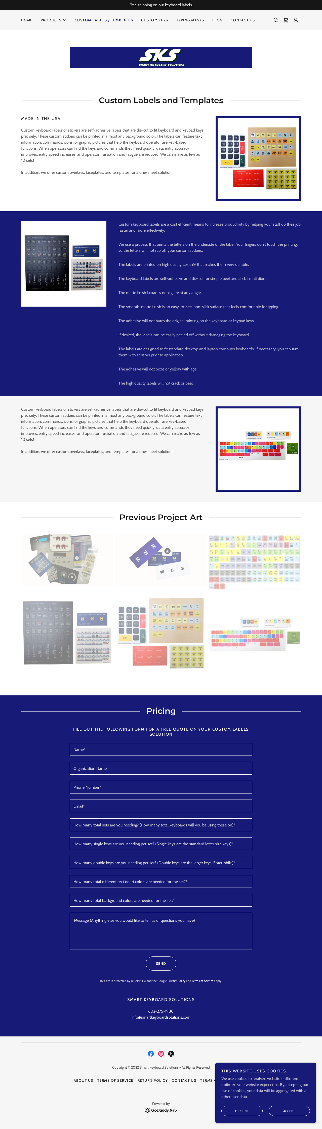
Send (156, 963)
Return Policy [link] (153, 1080)
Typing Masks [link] (190, 20)
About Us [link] (83, 1080)
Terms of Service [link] (202, 981)
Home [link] (27, 20)
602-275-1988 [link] (161, 1011)
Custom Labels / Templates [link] (104, 20)
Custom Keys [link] (154, 20)
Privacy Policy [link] (176, 981)
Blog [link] (217, 20)
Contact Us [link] (243, 20)
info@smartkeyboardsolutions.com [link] (161, 1017)
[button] (54, 20)
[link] (286, 20)
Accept (282, 1111)
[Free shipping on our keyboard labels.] (161, 5)
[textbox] (161, 749)
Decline (235, 1111)
